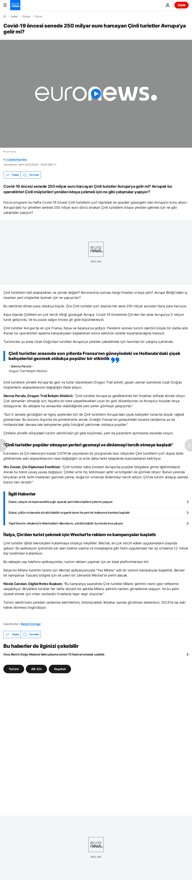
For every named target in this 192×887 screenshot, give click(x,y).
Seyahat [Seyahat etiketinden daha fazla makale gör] (60, 668)
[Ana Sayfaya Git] (15, 5)
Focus (38, 16)
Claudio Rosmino (17, 159)
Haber (14, 16)
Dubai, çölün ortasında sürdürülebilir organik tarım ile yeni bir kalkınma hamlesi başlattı (69, 512)
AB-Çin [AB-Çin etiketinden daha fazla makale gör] (36, 668)
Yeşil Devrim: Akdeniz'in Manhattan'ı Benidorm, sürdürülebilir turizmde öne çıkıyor (65, 523)
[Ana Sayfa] (4, 16)
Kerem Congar (31, 624)
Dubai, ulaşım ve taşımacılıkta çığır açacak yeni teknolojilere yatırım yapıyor (60, 502)
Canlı (181, 5)
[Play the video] (96, 94)
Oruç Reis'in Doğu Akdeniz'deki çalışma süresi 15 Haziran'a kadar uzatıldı (53, 654)
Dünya (26, 16)
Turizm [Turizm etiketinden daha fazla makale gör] (14, 668)
